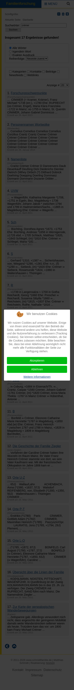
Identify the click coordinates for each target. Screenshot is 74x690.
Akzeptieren (37, 360)
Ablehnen (37, 369)
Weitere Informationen (37, 376)
